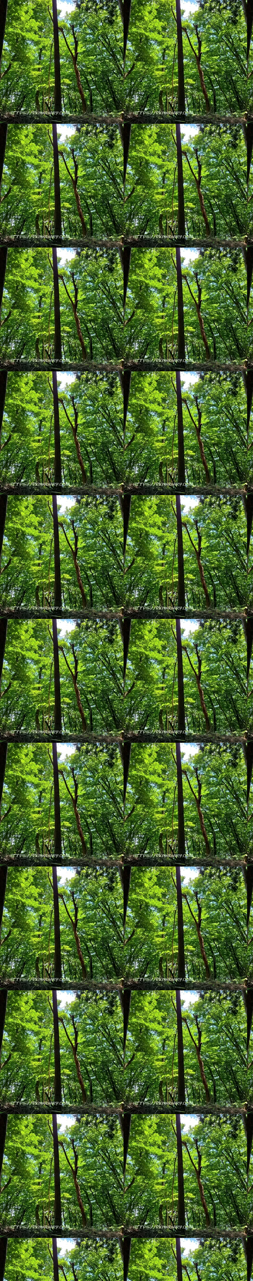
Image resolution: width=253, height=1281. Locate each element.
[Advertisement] (126, 139)
